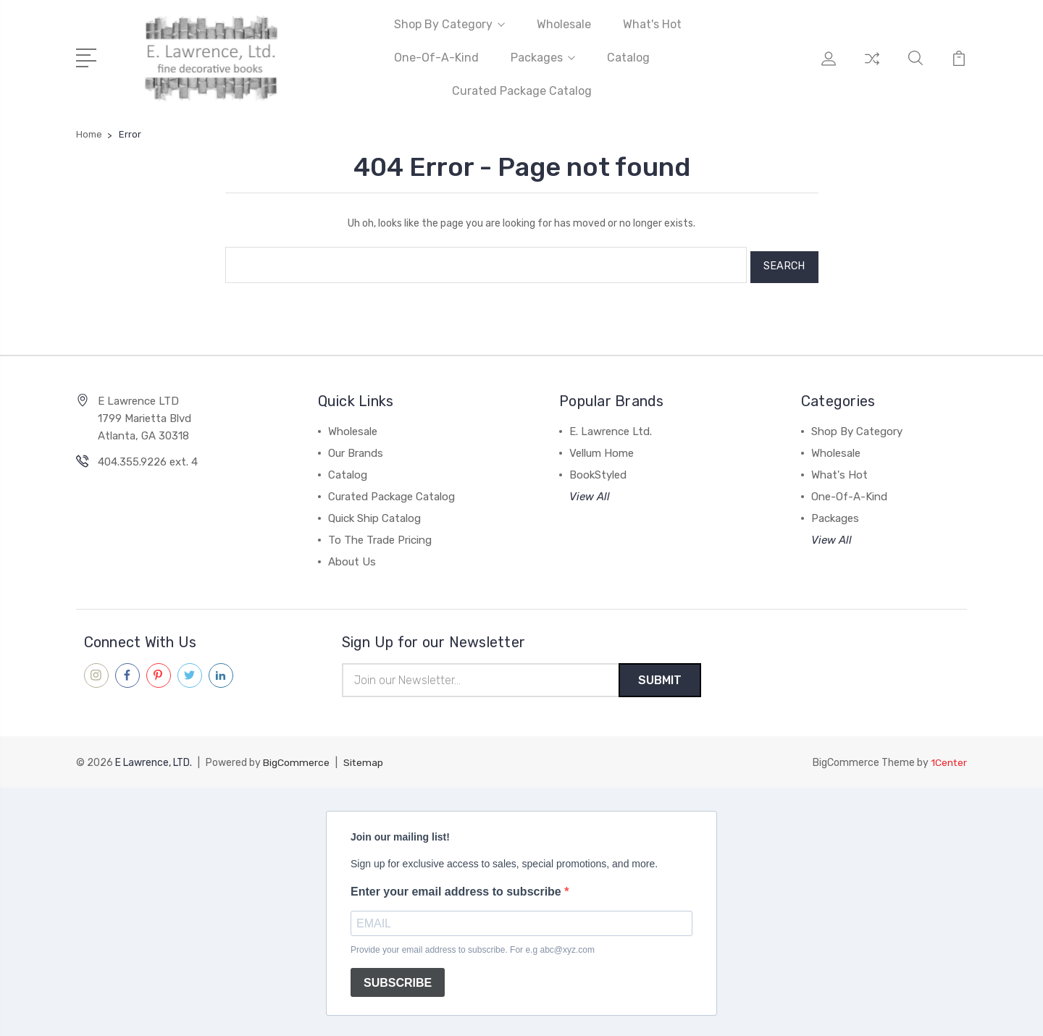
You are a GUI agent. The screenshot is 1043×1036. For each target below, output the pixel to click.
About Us (352, 557)
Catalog (628, 57)
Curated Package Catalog (522, 91)
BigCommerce (296, 760)
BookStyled (598, 470)
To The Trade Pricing (380, 535)
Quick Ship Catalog (374, 514)
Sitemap (363, 760)
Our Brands (355, 448)
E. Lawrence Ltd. (610, 427)
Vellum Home (601, 448)
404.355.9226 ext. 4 (148, 457)
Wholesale (564, 24)
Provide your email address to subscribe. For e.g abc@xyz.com (473, 947)
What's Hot (652, 24)
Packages (543, 57)
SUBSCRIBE (398, 979)
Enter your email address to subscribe (457, 889)
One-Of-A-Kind (436, 57)
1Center (948, 760)
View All (589, 492)
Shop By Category (449, 24)
